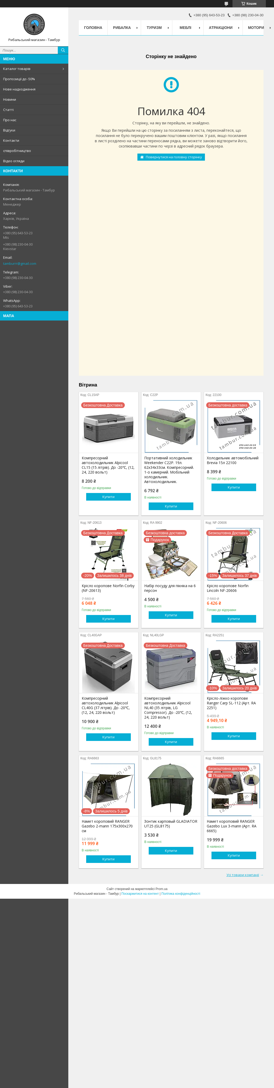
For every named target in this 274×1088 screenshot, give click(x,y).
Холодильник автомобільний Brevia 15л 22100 (233, 460)
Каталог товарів (16, 68)
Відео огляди (13, 161)
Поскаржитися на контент (140, 894)
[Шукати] (63, 50)
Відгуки (9, 130)
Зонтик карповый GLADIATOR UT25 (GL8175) (170, 823)
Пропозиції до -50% (19, 79)
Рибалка (122, 28)
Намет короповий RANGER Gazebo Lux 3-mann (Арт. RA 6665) (231, 826)
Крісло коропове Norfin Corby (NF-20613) (108, 588)
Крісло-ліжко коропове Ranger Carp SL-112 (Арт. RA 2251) (231, 703)
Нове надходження (19, 89)
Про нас (9, 120)
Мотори (256, 28)
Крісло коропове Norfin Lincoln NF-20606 (228, 588)
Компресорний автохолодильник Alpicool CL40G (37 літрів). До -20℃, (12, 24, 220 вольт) (106, 705)
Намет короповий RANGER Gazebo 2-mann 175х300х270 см (107, 826)
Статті (8, 109)
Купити (108, 496)
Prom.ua (161, 889)
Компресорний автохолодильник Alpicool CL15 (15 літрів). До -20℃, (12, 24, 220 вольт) (108, 465)
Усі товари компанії (242, 874)
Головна (93, 28)
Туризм (154, 28)
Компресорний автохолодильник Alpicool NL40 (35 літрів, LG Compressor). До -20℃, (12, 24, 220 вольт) (168, 708)
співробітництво (17, 150)
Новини (9, 99)
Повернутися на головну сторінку (174, 157)
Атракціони (220, 28)
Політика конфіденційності (180, 894)
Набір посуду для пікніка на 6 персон (170, 588)
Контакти (11, 140)
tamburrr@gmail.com (19, 263)
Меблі (185, 28)
